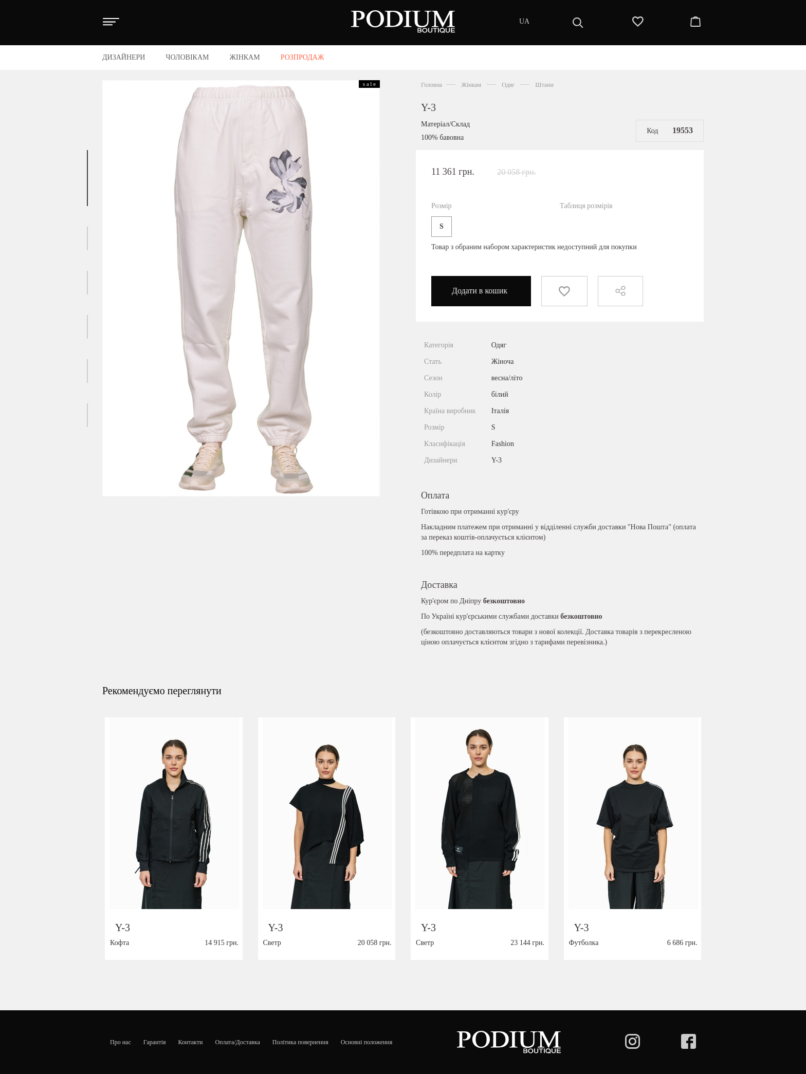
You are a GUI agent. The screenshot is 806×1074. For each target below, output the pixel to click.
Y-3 (428, 107)
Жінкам (471, 84)
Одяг (508, 84)
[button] (87, 178)
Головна (431, 84)
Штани (544, 84)
